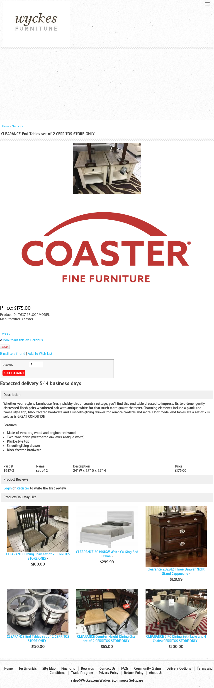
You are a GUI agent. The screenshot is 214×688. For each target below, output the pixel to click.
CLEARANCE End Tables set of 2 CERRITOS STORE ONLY (38, 639)
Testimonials (27, 668)
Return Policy (133, 673)
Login (7, 488)
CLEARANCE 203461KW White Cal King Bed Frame (107, 554)
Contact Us (107, 668)
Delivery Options (178, 668)
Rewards (87, 668)
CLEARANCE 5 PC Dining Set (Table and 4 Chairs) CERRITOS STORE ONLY (176, 639)
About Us (155, 673)
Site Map (49, 668)
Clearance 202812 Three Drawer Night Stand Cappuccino (176, 571)
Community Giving (147, 668)
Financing (68, 668)
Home (5, 126)
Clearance (17, 126)
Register (23, 488)
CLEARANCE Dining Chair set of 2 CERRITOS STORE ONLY (38, 556)
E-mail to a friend (12, 354)
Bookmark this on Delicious (23, 340)
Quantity (7, 365)
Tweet (5, 333)
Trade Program (82, 673)
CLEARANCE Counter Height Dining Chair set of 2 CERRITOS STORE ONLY (107, 639)
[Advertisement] (107, 83)
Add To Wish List (40, 354)
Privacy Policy (108, 673)
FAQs (125, 668)
